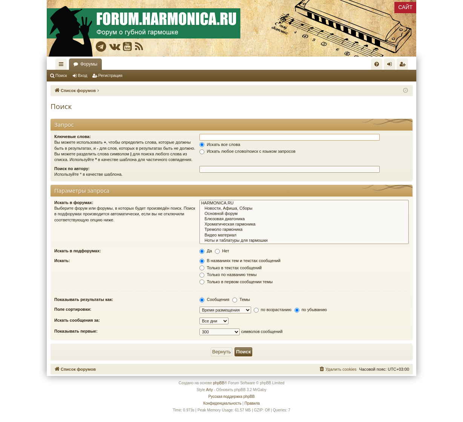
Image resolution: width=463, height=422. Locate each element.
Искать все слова (219, 144)
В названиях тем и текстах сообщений (240, 260)
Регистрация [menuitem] (404, 65)
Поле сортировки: (72, 309)
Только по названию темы (227, 274)
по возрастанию (272, 309)
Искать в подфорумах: (77, 251)
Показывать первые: (76, 331)
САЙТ (405, 7)
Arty (209, 390)
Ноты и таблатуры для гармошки (304, 240)
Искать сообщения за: (77, 320)
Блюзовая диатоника (304, 219)
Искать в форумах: (73, 202)
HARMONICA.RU (304, 203)
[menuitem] (376, 64)
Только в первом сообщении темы (236, 281)
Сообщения (214, 299)
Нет (222, 251)
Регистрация (110, 75)
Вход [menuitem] (391, 65)
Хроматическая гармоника (304, 224)
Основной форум (304, 213)
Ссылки (62, 65)
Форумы (88, 64)
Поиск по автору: (71, 168)
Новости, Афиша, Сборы (304, 208)
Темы (241, 299)
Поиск (61, 75)
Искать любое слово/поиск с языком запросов (247, 151)
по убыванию (310, 309)
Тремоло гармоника (304, 229)
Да (205, 251)
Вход (82, 75)
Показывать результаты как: (83, 299)
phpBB (218, 383)
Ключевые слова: (72, 136)
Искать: (62, 260)
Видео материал (304, 235)
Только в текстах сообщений (230, 267)
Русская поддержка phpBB (231, 396)
